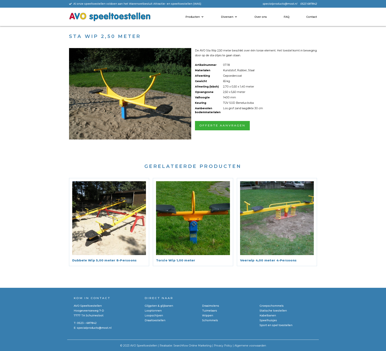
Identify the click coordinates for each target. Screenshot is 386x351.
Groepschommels (272, 305)
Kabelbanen (268, 315)
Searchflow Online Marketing (192, 345)
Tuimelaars (209, 310)
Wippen (207, 315)
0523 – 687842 (87, 323)
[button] (222, 125)
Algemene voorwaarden (250, 345)
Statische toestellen (273, 310)
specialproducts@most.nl (94, 327)
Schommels (210, 320)
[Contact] (311, 17)
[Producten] (194, 17)
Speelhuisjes (268, 320)
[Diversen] (229, 17)
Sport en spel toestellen (276, 325)
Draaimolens (210, 305)
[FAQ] (286, 17)
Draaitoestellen (155, 320)
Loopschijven (154, 315)
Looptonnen (153, 310)
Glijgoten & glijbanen (159, 305)
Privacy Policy (223, 345)
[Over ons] (260, 17)
